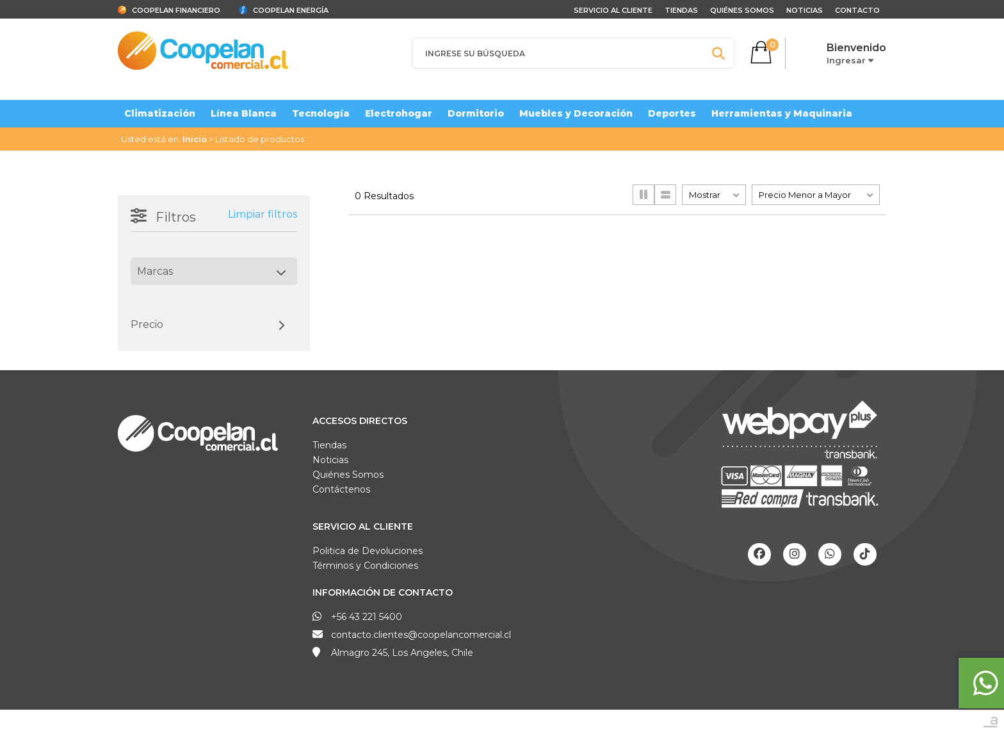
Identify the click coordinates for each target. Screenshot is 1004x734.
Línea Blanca (244, 113)
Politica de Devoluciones (367, 551)
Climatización (159, 113)
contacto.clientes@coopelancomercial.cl (421, 634)
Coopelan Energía (290, 10)
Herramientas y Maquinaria (781, 113)
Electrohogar (398, 113)
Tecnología (321, 113)
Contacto (857, 10)
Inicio (194, 139)
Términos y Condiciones (365, 565)
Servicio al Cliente (362, 526)
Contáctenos (341, 489)
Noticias (804, 10)
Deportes (672, 113)
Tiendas (681, 10)
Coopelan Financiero (176, 10)
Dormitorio (476, 113)
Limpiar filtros (262, 214)
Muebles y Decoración (576, 113)
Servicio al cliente (613, 10)
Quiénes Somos (742, 10)
